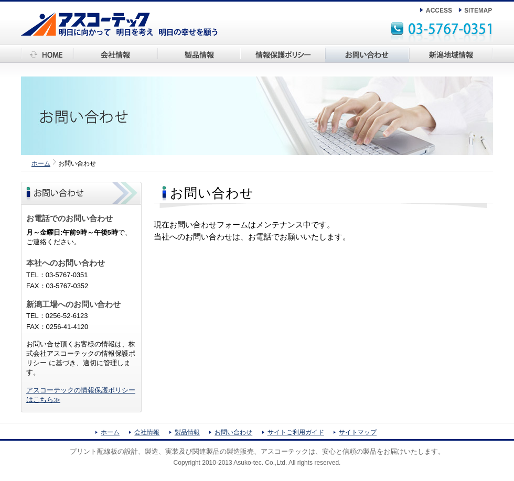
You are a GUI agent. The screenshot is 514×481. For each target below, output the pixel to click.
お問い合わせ (345, 62)
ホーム (31, 62)
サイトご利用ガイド (295, 432)
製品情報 (187, 432)
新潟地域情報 (429, 62)
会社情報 (87, 62)
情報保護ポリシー (268, 62)
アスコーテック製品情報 (194, 62)
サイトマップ (358, 432)
